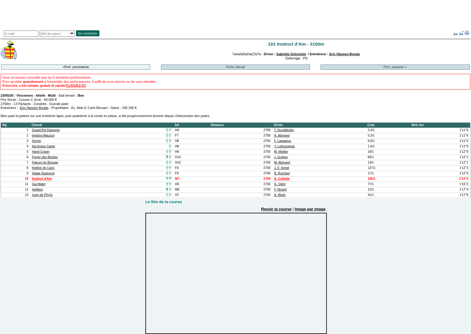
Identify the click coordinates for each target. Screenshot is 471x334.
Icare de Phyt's (42, 195)
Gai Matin (38, 184)
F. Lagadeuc (282, 141)
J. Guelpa (280, 157)
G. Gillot (279, 184)
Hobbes (37, 189)
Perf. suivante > (395, 67)
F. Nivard (280, 189)
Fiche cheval (235, 67)
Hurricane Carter (43, 146)
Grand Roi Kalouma (45, 130)
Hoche (36, 141)
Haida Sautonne (43, 173)
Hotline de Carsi (43, 168)
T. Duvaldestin (284, 130)
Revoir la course (276, 209)
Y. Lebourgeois (284, 146)
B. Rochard (282, 173)
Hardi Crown (40, 151)
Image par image (310, 209)
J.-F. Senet (281, 168)
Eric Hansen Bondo (344, 54)
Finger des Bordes (45, 157)
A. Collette (282, 178)
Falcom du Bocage (45, 162)
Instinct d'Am (42, 178)
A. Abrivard (281, 135)
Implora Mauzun (43, 135)
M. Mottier (281, 151)
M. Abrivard (282, 162)
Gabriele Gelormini (291, 54)
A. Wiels (279, 195)
